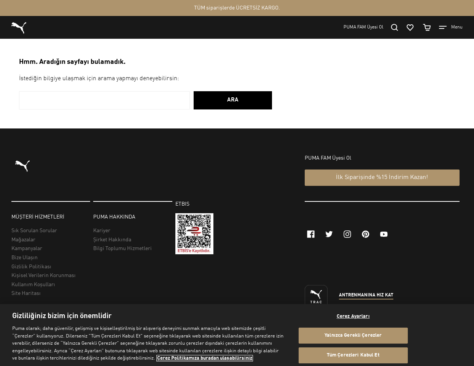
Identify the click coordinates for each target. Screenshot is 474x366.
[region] (237, 335)
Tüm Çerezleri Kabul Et (353, 355)
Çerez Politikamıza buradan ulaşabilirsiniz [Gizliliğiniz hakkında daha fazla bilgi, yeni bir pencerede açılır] (204, 358)
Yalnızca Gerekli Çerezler (353, 335)
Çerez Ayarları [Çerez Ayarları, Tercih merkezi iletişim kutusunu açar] (353, 316)
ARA (233, 100)
